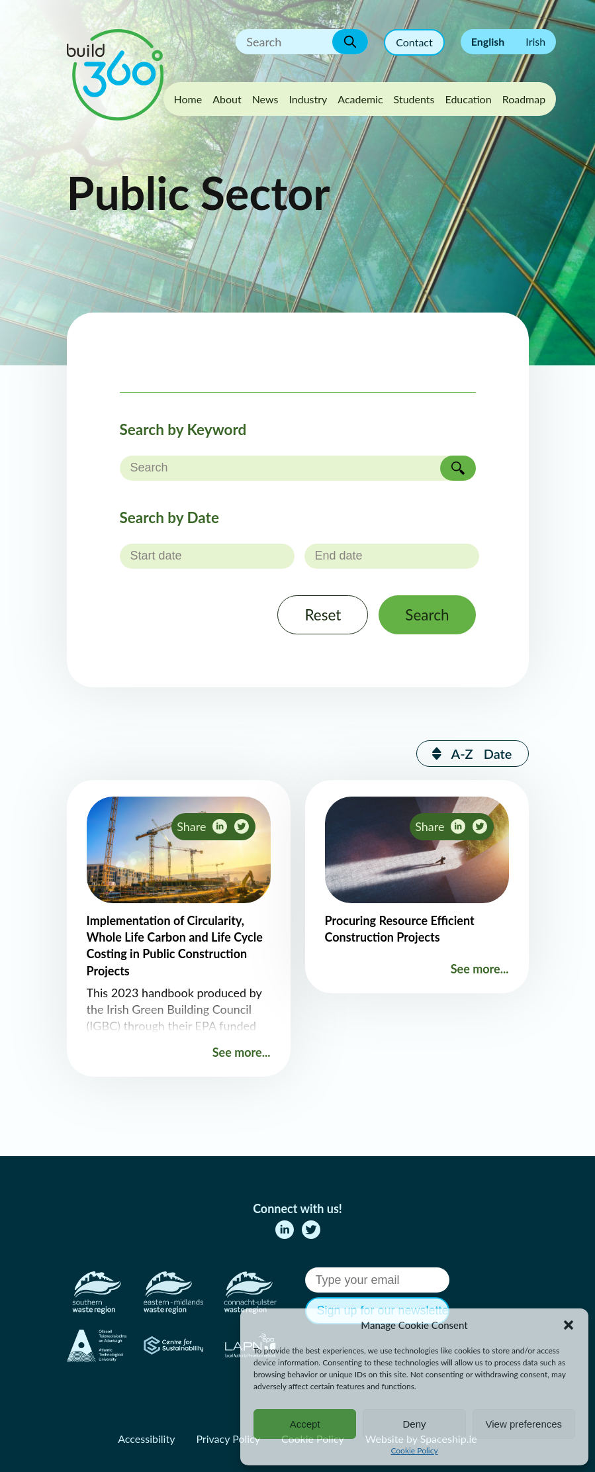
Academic (360, 99)
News (265, 99)
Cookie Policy (413, 1450)
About (227, 99)
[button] (568, 1325)
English (488, 41)
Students (414, 99)
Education (468, 99)
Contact (414, 42)
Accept (305, 1424)
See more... (241, 1052)
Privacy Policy (228, 1438)
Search (427, 615)
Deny (414, 1424)
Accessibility (146, 1438)
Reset (322, 615)
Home (188, 99)
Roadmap (524, 99)
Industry (308, 99)
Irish (535, 41)
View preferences (524, 1424)
